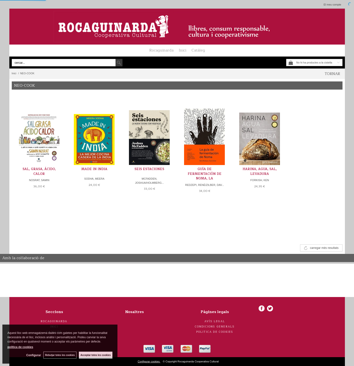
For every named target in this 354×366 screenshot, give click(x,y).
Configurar (33, 355)
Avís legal (214, 321)
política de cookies (20, 347)
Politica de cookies (214, 332)
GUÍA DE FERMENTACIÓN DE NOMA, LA (204, 173)
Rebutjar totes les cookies (60, 355)
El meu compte (332, 4)
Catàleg (198, 50)
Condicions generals (215, 326)
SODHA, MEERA (94, 178)
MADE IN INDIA (94, 169)
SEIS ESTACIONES (149, 169)
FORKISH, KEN (259, 180)
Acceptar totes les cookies (96, 355)
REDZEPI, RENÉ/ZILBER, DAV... (204, 184)
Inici (182, 50)
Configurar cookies (149, 361)
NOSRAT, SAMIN (39, 180)
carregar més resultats (324, 248)
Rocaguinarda (161, 50)
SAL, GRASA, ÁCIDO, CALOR (39, 171)
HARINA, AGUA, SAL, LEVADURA (260, 171)
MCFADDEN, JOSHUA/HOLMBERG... (149, 180)
